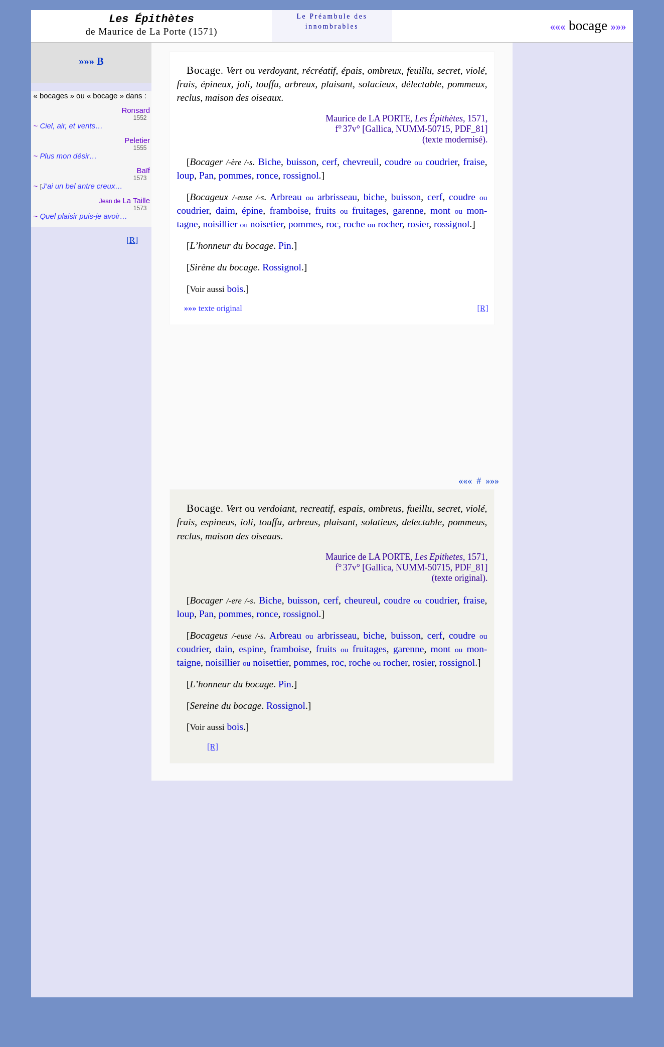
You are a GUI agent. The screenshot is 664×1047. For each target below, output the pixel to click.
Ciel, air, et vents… (71, 125)
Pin (284, 245)
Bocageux (209, 197)
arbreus (303, 522)
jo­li (243, 84)
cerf (329, 162)
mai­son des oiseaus (242, 536)
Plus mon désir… (68, 156)
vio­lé (475, 70)
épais (352, 70)
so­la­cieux (377, 84)
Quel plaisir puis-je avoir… (83, 216)
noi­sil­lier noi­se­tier (243, 224)
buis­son (301, 162)
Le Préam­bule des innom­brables (332, 21)
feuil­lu (419, 70)
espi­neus (217, 522)
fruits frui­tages (350, 210)
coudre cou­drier (421, 162)
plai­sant (337, 84)
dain (224, 649)
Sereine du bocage (226, 705)
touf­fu (267, 84)
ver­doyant (277, 70)
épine (252, 210)
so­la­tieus (378, 522)
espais (351, 508)
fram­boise (288, 210)
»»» (618, 26)
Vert (234, 70)
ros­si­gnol (300, 175)
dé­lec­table (421, 84)
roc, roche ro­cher (364, 224)
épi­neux (216, 84)
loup (186, 175)
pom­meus (466, 522)
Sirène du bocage (224, 267)
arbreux (300, 84)
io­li (246, 522)
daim (225, 210)
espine (251, 649)
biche (374, 197)
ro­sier (418, 224)
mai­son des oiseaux (243, 97)
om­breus (384, 508)
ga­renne (408, 210)
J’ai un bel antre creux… (82, 186)
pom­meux (466, 84)
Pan (206, 175)
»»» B (91, 61)
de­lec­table (422, 522)
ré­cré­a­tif (319, 70)
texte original (213, 308)
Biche (269, 162)
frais (186, 84)
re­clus (189, 97)
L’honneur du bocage (232, 245)
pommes (235, 175)
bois (235, 288)
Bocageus (209, 635)
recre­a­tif (317, 508)
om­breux (384, 70)
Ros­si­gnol (281, 267)
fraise (473, 162)
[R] (132, 240)
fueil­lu (419, 508)
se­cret (448, 70)
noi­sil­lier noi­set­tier (247, 662)
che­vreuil (361, 162)
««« (558, 26)
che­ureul (361, 600)
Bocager (206, 162)
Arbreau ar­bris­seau (313, 197)
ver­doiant (276, 508)
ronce (267, 175)
